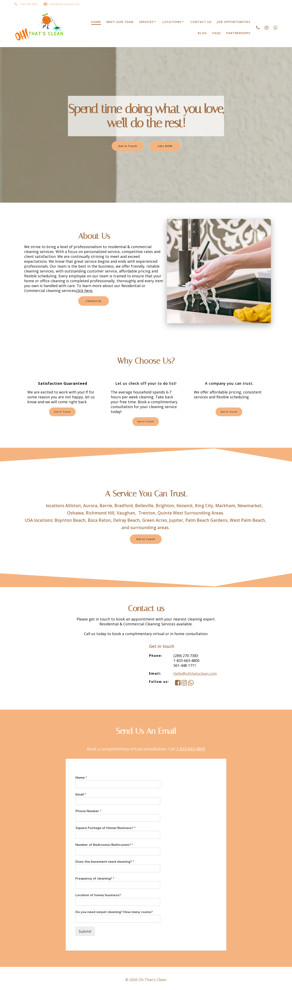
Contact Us (200, 22)
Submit (85, 933)
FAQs (216, 33)
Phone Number (88, 813)
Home (96, 22)
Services (146, 22)
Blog (202, 33)
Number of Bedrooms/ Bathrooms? (104, 846)
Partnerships (238, 33)
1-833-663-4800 (190, 750)
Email (80, 796)
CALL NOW (166, 146)
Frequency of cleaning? (94, 880)
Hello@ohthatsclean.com (195, 675)
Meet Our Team (119, 22)
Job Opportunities (233, 22)
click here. (84, 290)
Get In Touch (126, 146)
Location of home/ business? (98, 897)
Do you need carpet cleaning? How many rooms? (114, 914)
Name (81, 779)
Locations (171, 22)
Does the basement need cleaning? (104, 863)
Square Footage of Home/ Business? (105, 830)
